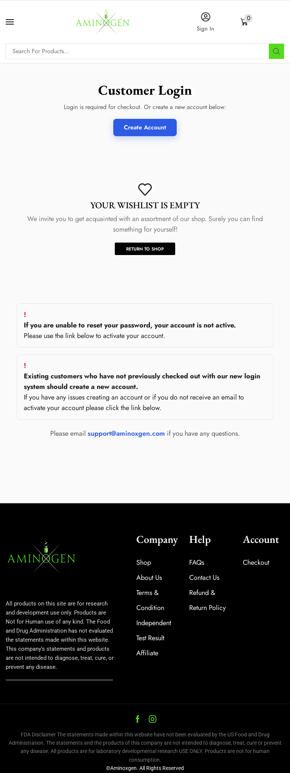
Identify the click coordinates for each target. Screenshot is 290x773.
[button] (10, 22)
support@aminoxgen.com (126, 433)
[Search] (276, 51)
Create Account (145, 127)
